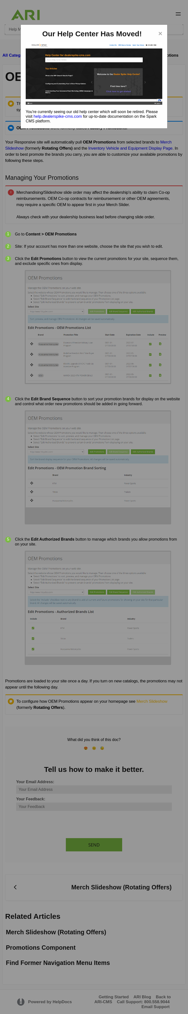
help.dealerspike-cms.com (58, 116)
